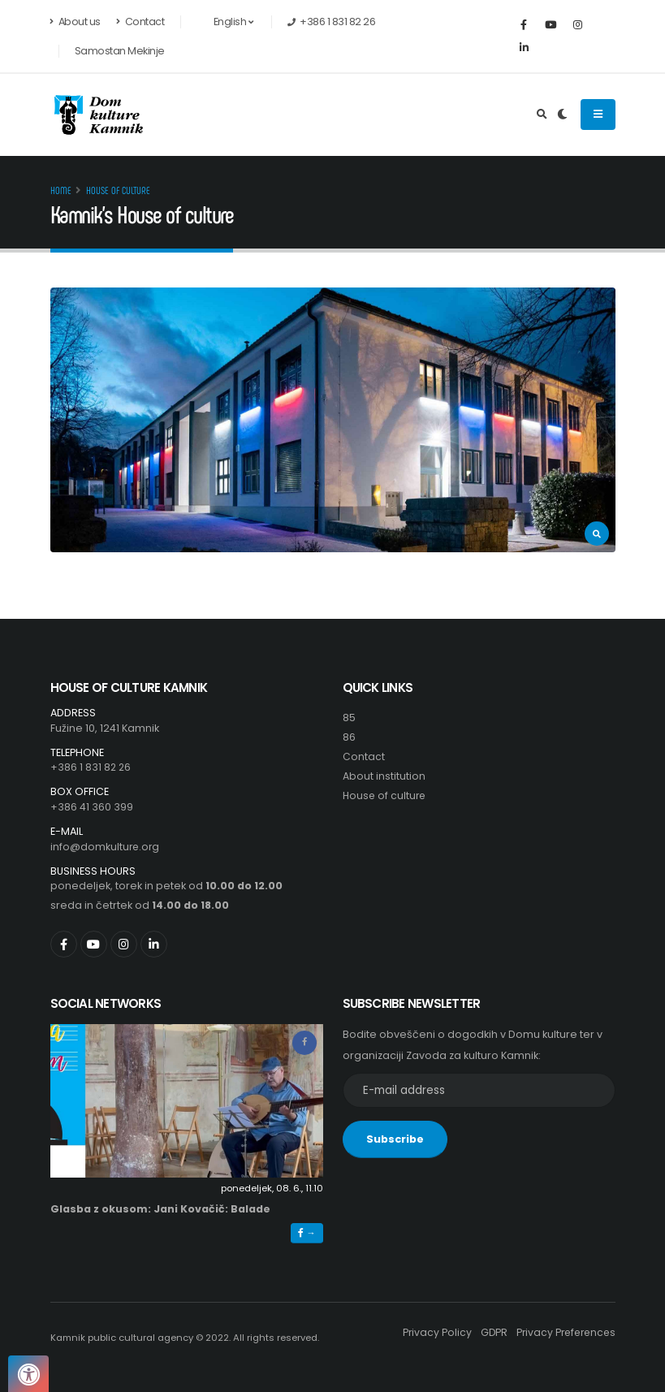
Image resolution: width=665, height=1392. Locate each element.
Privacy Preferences (563, 1332)
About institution (384, 776)
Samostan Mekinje (120, 51)
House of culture (118, 190)
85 (349, 717)
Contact (140, 21)
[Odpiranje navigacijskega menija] (598, 114)
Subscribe (395, 1139)
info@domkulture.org (106, 847)
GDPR (488, 1332)
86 (349, 737)
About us (75, 21)
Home (60, 190)
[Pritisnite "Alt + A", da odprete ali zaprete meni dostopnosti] (28, 1373)
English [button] (224, 21)
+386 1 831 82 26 (91, 767)
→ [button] (306, 1232)
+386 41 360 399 (91, 807)
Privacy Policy (430, 1332)
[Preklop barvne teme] (562, 114)
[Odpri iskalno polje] (542, 114)
